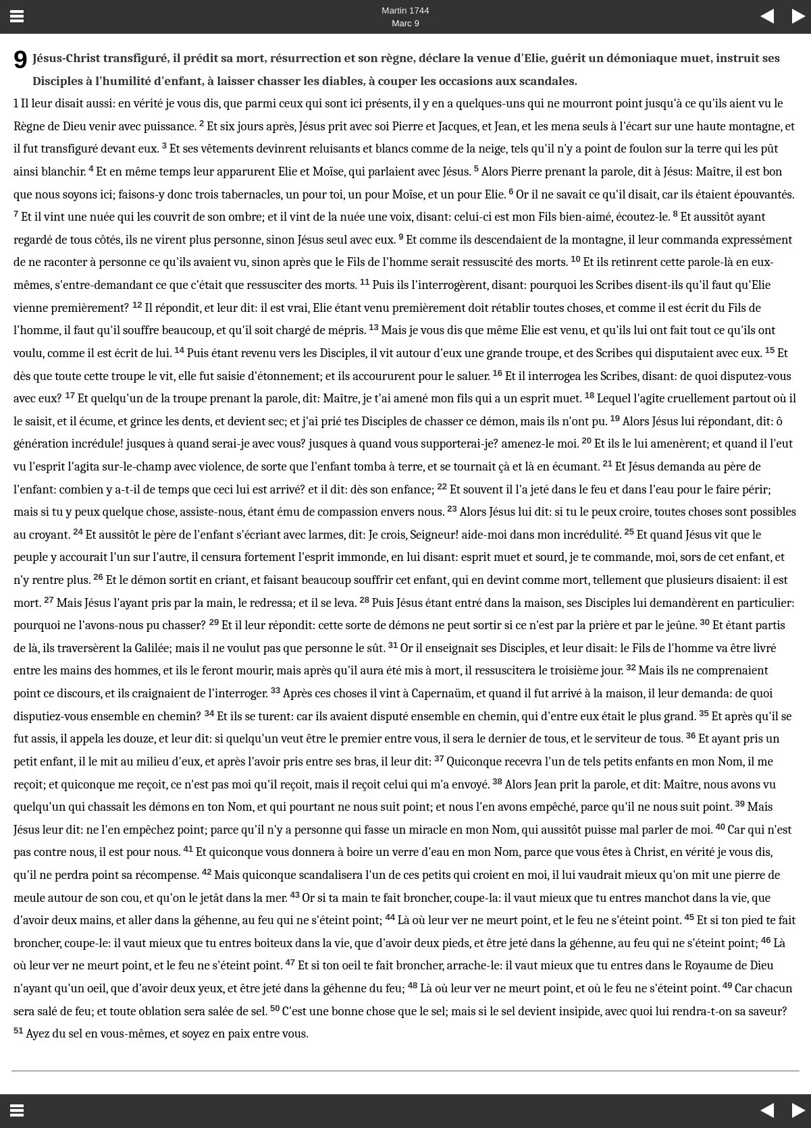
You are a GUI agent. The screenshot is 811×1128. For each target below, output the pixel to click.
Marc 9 (405, 23)
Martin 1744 (405, 10)
